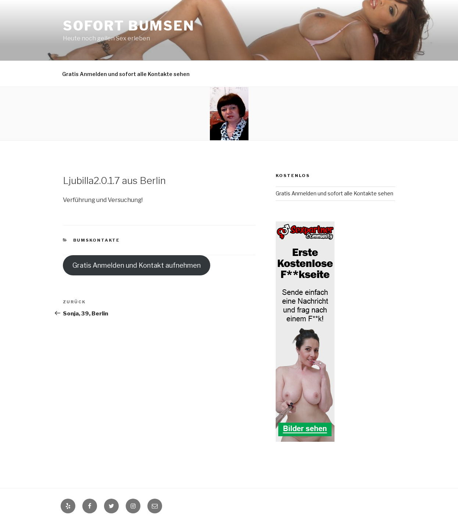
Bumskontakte (96, 240)
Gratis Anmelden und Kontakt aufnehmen (136, 265)
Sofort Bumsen (128, 26)
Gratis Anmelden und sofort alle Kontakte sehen (126, 74)
